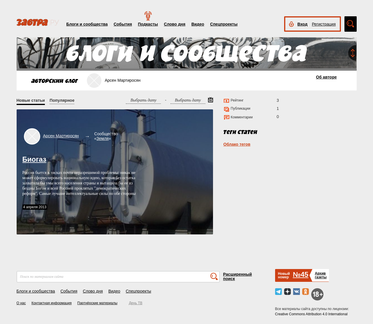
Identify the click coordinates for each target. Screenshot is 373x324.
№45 (300, 274)
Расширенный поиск (237, 276)
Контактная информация (51, 303)
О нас (21, 303)
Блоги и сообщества (87, 24)
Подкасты (148, 24)
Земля (102, 138)
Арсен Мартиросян (61, 135)
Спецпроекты (223, 24)
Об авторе (326, 77)
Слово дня (174, 24)
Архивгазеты (320, 275)
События (123, 24)
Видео (197, 24)
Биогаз (34, 159)
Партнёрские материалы (97, 303)
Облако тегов (237, 144)
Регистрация (324, 24)
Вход (303, 24)
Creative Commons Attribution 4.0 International (311, 314)
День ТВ (135, 303)
